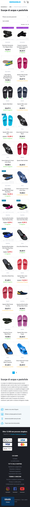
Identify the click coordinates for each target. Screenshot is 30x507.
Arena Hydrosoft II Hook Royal (22, 361)
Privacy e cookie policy (15, 482)
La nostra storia (15, 461)
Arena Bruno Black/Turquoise (8, 361)
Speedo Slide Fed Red (22, 160)
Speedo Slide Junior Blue (8, 133)
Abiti (10, 6)
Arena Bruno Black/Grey (8, 276)
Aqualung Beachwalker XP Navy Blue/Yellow (22, 305)
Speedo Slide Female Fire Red (7, 305)
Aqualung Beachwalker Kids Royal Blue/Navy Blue (7, 248)
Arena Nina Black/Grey (22, 246)
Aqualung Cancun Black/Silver (7, 333)
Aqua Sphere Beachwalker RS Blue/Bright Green (7, 76)
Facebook (17, 434)
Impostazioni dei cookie (15, 473)
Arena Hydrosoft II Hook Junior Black (8, 161)
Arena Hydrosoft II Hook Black (22, 133)
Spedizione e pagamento (15, 467)
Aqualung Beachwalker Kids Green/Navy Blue (22, 219)
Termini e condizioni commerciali (15, 479)
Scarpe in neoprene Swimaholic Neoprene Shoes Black (22, 47)
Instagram (23, 434)
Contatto (15, 458)
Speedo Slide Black (7, 104)
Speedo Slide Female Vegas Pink (22, 75)
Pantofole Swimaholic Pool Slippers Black (7, 46)
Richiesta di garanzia (14, 471)
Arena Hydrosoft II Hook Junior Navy (22, 189)
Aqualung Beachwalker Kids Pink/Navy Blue (7, 219)
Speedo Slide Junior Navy (22, 104)
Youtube (12, 434)
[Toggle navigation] (2, 2)
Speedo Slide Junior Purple (22, 333)
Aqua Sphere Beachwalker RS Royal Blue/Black (7, 190)
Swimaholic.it (4, 6)
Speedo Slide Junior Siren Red (22, 276)
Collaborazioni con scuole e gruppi (15, 484)
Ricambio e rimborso (14, 469)
